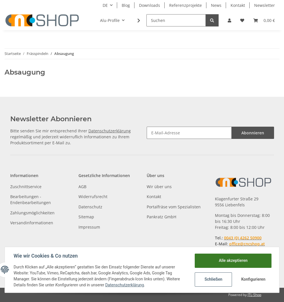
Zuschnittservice (26, 186)
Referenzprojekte (185, 5)
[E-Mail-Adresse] (189, 133)
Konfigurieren (253, 279)
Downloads (149, 5)
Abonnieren (252, 132)
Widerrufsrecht (92, 196)
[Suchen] (176, 20)
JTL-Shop (254, 294)
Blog (126, 5)
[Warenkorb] (264, 20)
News (216, 5)
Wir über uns (159, 186)
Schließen (213, 279)
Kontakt (238, 5)
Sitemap (86, 216)
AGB (82, 186)
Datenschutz (90, 206)
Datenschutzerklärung (109, 130)
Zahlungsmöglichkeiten (32, 212)
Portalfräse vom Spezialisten (174, 206)
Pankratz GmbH (161, 216)
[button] (229, 20)
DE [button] (105, 5)
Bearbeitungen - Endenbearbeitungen (30, 199)
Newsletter (264, 5)
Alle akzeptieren (232, 260)
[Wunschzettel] (242, 20)
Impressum (89, 227)
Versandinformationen (31, 222)
